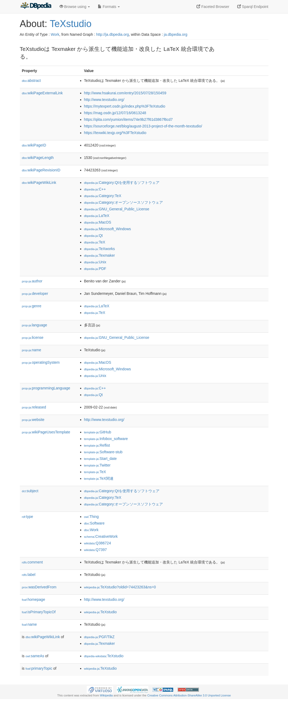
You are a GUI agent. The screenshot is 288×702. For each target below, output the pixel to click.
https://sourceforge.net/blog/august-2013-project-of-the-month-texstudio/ (143, 126)
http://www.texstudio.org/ (104, 99)
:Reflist (97, 445)
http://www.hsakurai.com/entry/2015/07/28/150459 (125, 93)
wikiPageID (34, 145)
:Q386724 (97, 543)
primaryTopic (39, 668)
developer (35, 293)
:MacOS (97, 222)
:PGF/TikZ (99, 637)
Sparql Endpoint (252, 7)
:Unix (95, 262)
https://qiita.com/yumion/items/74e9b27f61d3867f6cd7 (128, 119)
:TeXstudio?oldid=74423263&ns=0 (120, 587)
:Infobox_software (106, 439)
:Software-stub (103, 452)
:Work (91, 530)
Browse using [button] (75, 7)
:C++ (95, 189)
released (34, 407)
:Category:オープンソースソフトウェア (123, 202)
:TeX (94, 242)
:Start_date (100, 458)
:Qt (93, 235)
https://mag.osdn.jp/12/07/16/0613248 (115, 113)
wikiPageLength (38, 157)
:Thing (91, 516)
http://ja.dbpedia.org (112, 34)
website (33, 419)
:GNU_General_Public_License (116, 209)
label (28, 574)
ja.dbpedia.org (176, 34)
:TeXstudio (100, 612)
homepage (33, 599)
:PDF (95, 268)
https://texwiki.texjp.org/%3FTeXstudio (115, 133)
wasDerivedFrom (39, 587)
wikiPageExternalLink (42, 93)
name (31, 350)
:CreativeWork (101, 536)
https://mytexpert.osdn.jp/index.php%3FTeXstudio (124, 106)
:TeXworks (99, 249)
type (27, 516)
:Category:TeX (102, 196)
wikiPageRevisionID (41, 170)
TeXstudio (71, 23)
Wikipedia (106, 695)
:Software (94, 523)
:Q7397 (95, 550)
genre (32, 306)
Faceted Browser (212, 7)
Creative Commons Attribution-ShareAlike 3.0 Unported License (189, 695)
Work (55, 34)
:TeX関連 (98, 478)
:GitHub (97, 432)
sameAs (35, 656)
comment (32, 562)
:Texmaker (99, 255)
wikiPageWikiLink (39, 182)
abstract (31, 80)
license (33, 337)
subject (30, 491)
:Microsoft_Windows (107, 229)
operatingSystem (41, 362)
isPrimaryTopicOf (39, 612)
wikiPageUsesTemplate (46, 432)
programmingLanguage (46, 388)
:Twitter (97, 465)
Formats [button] (109, 7)
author (32, 281)
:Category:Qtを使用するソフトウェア (122, 182)
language (34, 325)
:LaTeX (96, 216)
